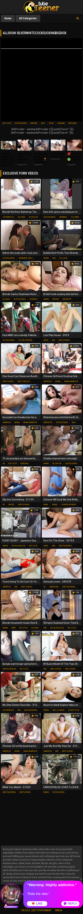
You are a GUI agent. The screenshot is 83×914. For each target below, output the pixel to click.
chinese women (68, 504)
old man (75, 217)
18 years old (8, 217)
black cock (73, 710)
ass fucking (64, 340)
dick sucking (21, 123)
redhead (72, 123)
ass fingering (65, 546)
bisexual (25, 463)
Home (7, 18)
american (54, 587)
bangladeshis (9, 669)
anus (46, 340)
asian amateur (71, 381)
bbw (14, 628)
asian (46, 258)
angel (11, 504)
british (55, 299)
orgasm (61, 123)
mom (51, 123)
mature (34, 123)
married (63, 217)
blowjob (33, 217)
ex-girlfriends (25, 340)
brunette (67, 299)
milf (43, 123)
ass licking (70, 669)
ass (53, 258)
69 (4, 463)
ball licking (58, 710)
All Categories (28, 18)
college (63, 258)
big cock (7, 123)
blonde (21, 217)
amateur (48, 381)
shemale (33, 299)
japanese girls (25, 258)
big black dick (18, 546)
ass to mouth (24, 381)
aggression (8, 710)
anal (46, 504)
